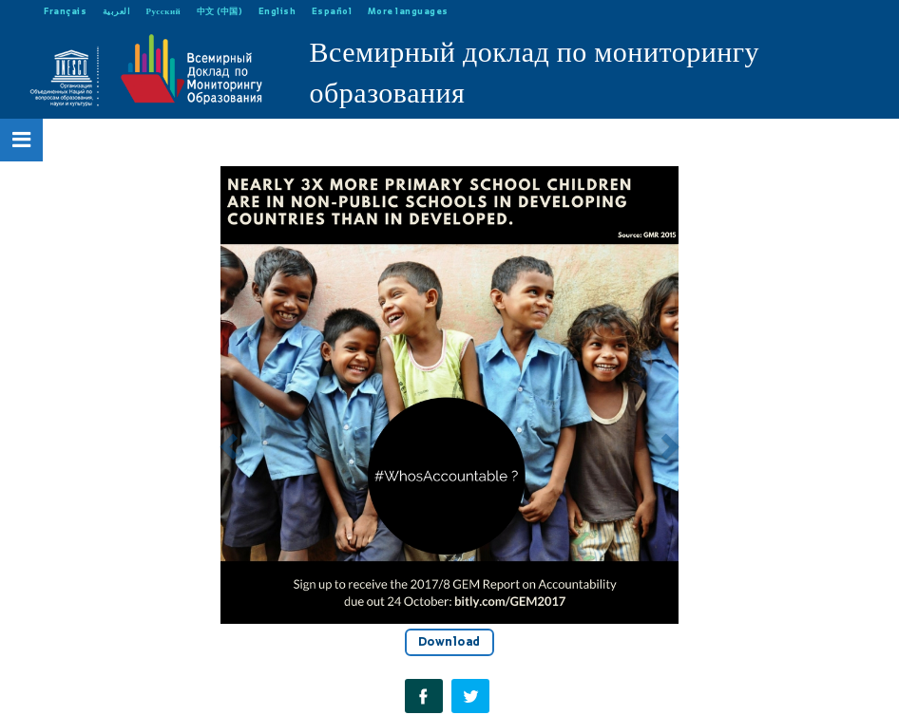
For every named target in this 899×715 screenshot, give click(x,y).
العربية (117, 11)
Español (332, 11)
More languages (408, 11)
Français (65, 11)
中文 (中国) (220, 11)
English (277, 11)
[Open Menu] (21, 139)
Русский (164, 11)
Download (449, 642)
